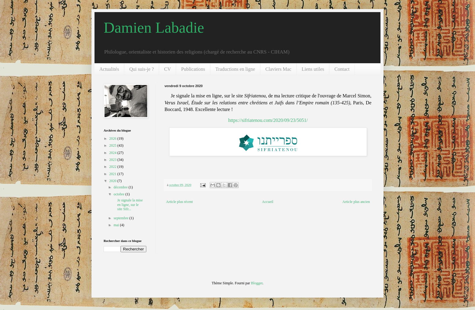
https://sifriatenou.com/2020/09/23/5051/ (268, 120)
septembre (121, 218)
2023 (113, 160)
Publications (193, 69)
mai (117, 225)
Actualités (109, 69)
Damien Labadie (154, 27)
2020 (113, 181)
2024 (113, 153)
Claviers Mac (278, 69)
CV (167, 69)
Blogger (256, 283)
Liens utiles (313, 69)
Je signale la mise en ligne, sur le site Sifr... (128, 204)
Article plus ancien (356, 202)
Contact (342, 69)
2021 (113, 174)
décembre (121, 187)
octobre (119, 194)
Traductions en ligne (235, 69)
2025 (113, 145)
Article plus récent (179, 202)
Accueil (267, 202)
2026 (113, 138)
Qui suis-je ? (141, 69)
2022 (113, 167)
